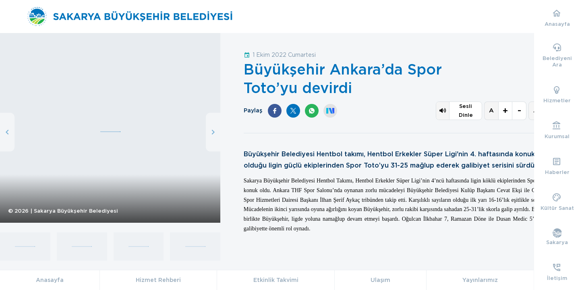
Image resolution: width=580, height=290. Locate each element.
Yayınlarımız (480, 280)
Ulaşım (380, 280)
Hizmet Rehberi (158, 280)
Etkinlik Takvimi (275, 280)
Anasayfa (50, 280)
